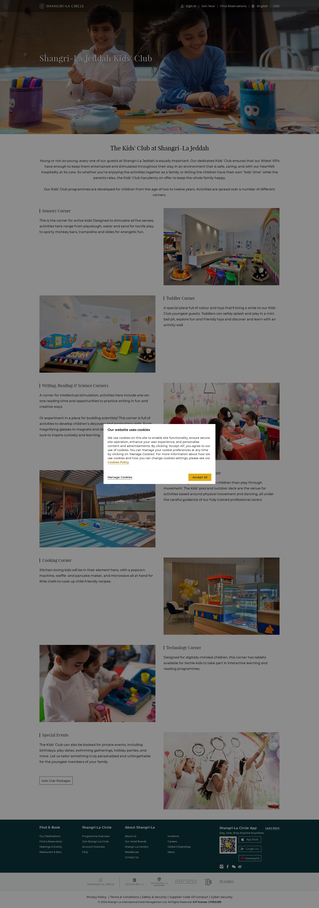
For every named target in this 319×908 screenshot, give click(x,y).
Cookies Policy (118, 462)
